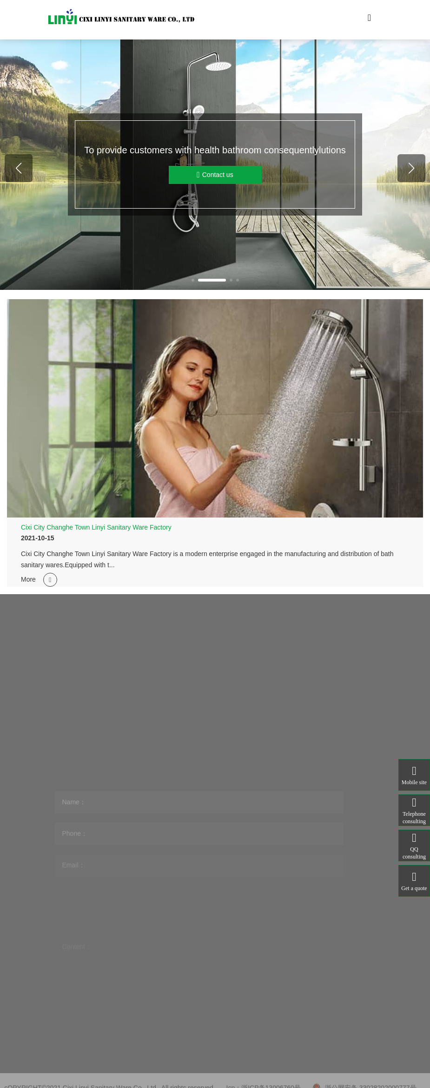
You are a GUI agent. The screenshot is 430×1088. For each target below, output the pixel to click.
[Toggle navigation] (370, 20)
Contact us (215, 175)
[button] (193, 280)
